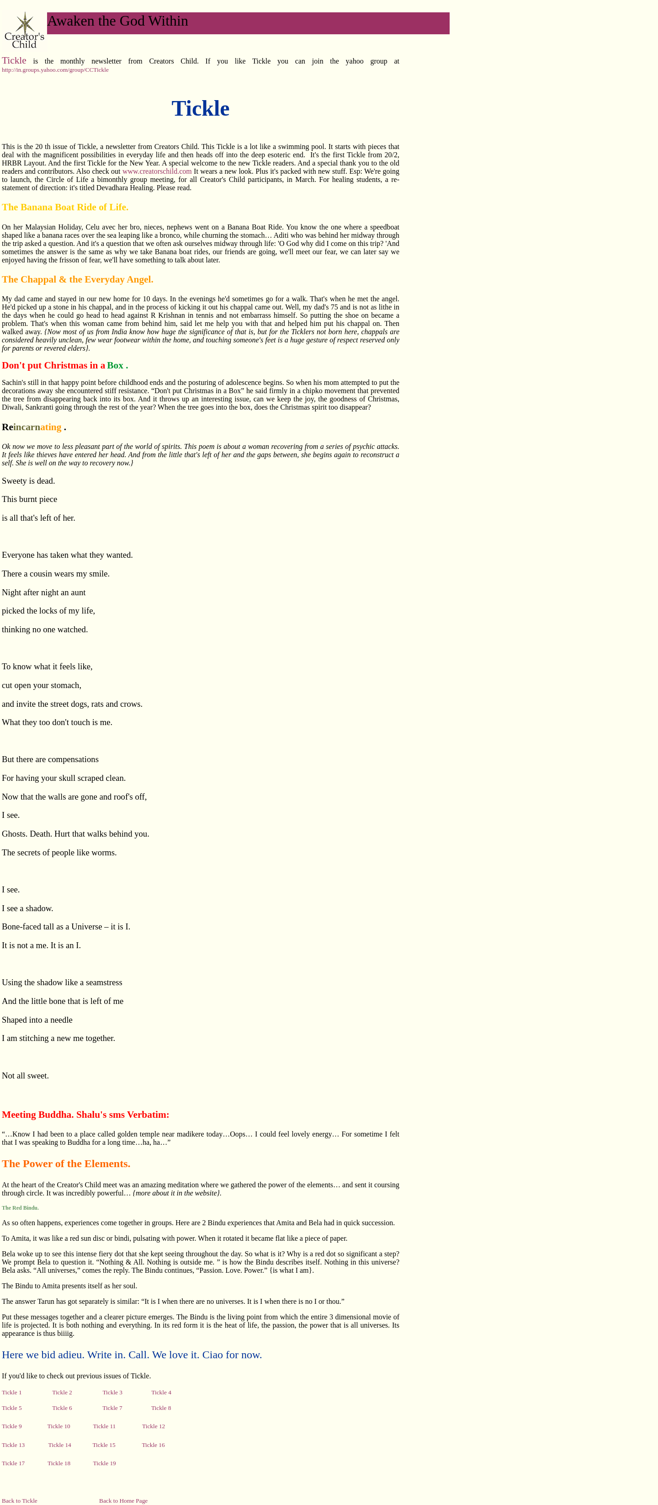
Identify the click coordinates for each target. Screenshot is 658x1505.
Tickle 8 (161, 1407)
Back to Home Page (123, 1500)
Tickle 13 (13, 1444)
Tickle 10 (59, 1426)
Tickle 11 (103, 1426)
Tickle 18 (63, 1463)
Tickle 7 (111, 1407)
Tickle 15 (103, 1444)
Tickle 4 (161, 1392)
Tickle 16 (153, 1444)
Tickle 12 (153, 1426)
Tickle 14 (59, 1444)
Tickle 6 (62, 1407)
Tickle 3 (112, 1392)
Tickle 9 (12, 1426)
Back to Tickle (19, 1500)
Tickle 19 (104, 1463)
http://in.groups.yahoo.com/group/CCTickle (55, 69)
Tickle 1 (27, 1392)
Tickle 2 (63, 1392)
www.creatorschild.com (158, 171)
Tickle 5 (12, 1407)
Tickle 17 (13, 1463)
